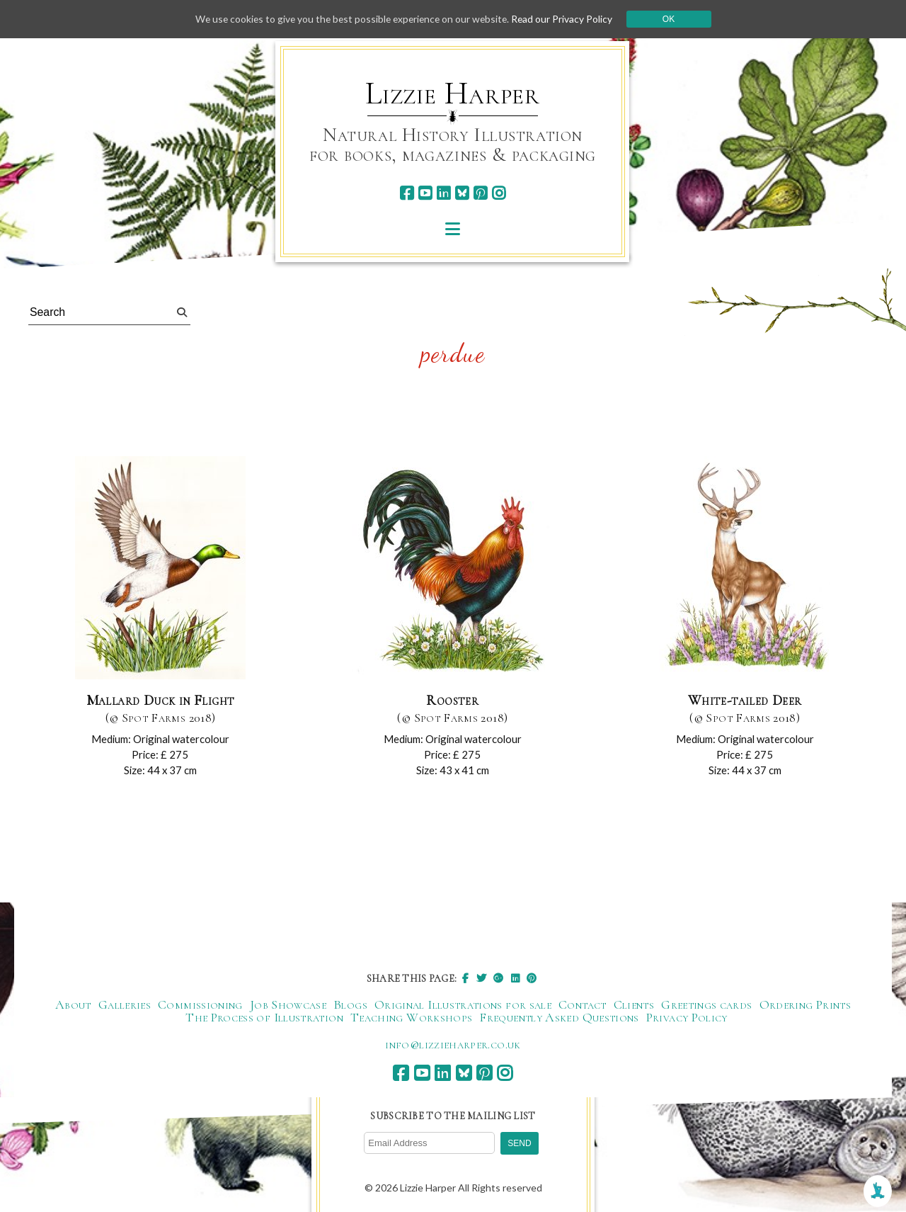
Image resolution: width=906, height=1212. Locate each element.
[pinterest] (480, 193)
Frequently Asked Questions (558, 1017)
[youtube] (425, 193)
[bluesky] (462, 193)
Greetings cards (706, 1004)
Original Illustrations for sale (462, 1004)
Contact (582, 1004)
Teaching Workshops (411, 1017)
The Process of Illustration (264, 1017)
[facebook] (406, 193)
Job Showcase (288, 1004)
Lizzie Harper (452, 93)
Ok (673, 19)
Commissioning (200, 1004)
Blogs (350, 1004)
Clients (634, 1004)
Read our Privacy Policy (566, 19)
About (73, 1004)
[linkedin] (443, 193)
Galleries (124, 1004)
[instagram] (498, 193)
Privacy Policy (687, 1017)
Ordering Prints (805, 1004)
